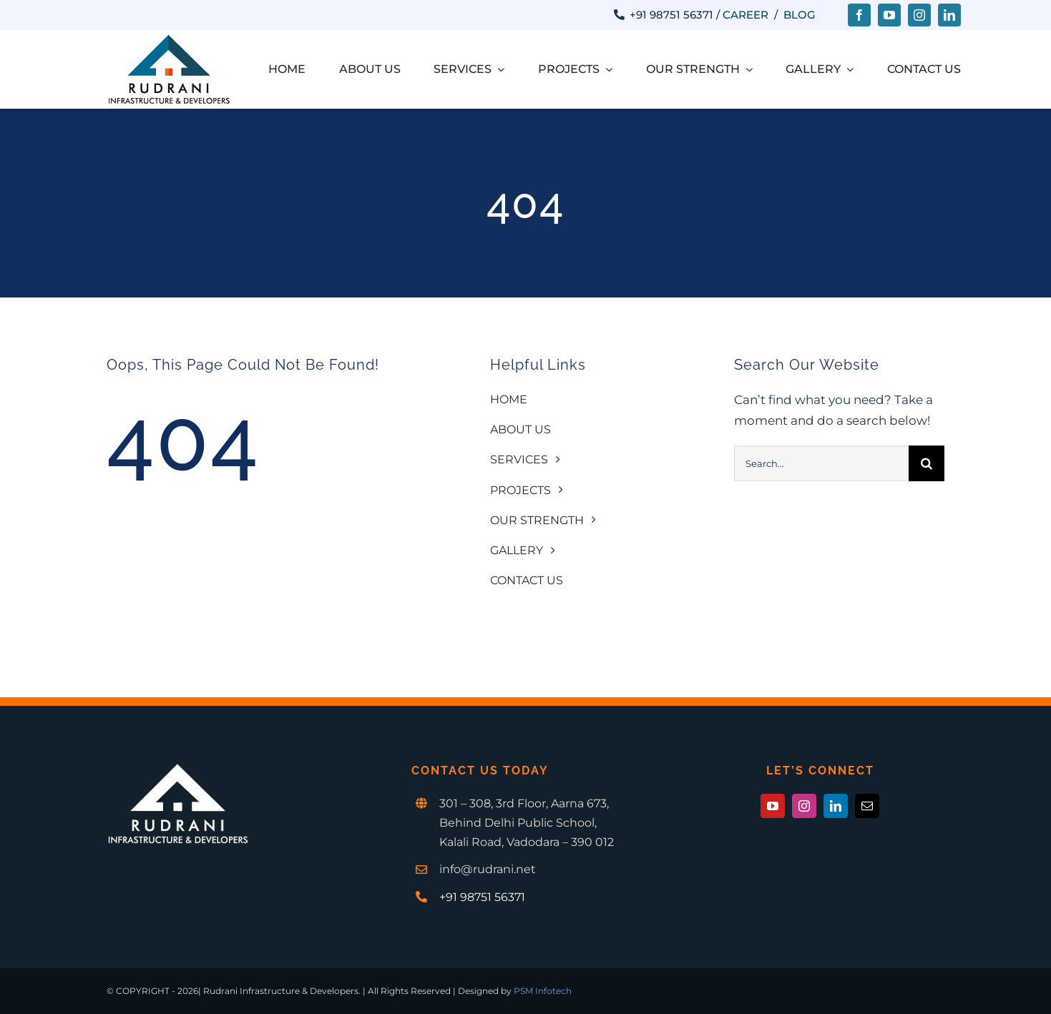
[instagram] (919, 15)
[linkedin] (949, 15)
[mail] (867, 806)
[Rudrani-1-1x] (169, 39)
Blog (799, 14)
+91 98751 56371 (482, 897)
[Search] (926, 463)
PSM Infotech (543, 990)
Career (745, 14)
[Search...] (821, 463)
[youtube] (889, 15)
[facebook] (859, 15)
